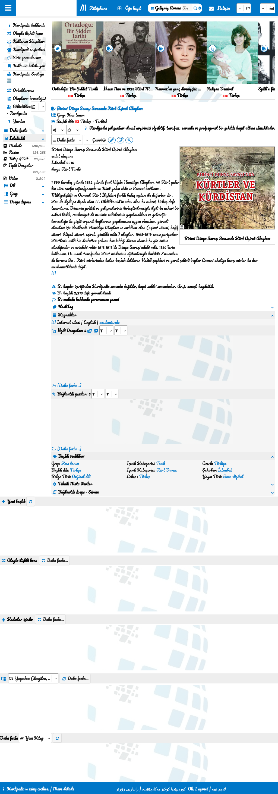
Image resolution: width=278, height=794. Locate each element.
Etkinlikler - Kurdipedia (19, 109)
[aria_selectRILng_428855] (112, 393)
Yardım (16, 121)
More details (63, 789)
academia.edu (109, 322)
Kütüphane (98, 8)
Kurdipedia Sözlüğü (25, 77)
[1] (53, 273)
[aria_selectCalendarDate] (38, 106)
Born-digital (233, 476)
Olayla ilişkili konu (25, 33)
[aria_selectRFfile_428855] (106, 330)
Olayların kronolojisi (26, 98)
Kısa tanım (70, 463)
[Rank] (73, 129)
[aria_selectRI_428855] (98, 393)
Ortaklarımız (20, 90)
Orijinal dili (81, 476)
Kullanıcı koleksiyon (26, 65)
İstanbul (225, 470)
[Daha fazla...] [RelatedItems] (69, 448)
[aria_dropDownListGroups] (33, 678)
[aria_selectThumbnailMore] (35, 738)
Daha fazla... (54, 560)
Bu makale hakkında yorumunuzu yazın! (85, 299)
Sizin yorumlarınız (24, 57)
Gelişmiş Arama (168, 8)
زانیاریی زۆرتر (127, 789)
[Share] (58, 129)
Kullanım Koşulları (26, 41)
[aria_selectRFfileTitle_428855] (121, 330)
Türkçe (75, 470)
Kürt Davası (166, 470)
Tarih (160, 463)
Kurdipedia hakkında (26, 25)
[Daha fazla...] (69, 385)
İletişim (223, 8)
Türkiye (220, 463)
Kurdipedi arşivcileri (26, 49)
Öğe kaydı (133, 8)
